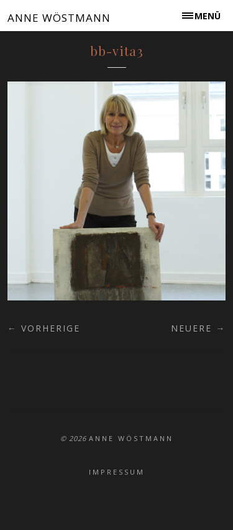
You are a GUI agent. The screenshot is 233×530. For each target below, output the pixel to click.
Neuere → (198, 328)
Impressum (117, 472)
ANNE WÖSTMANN (59, 18)
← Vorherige (43, 328)
